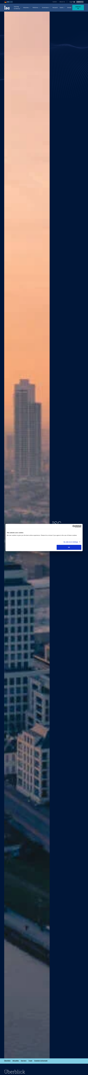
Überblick (7, 1061)
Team (30, 1061)
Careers (55, 2)
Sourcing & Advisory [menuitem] (17, 7)
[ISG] (7, 7)
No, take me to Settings (71, 542)
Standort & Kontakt (41, 1061)
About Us (62, 2)
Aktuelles (16, 1061)
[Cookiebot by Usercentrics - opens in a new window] (73, 526)
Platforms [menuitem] (35, 7)
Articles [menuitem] (69, 7)
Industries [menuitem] (26, 7)
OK (69, 547)
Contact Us (78, 7)
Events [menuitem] (61, 7)
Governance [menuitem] (45, 7)
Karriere (23, 1061)
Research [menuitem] (55, 7)
